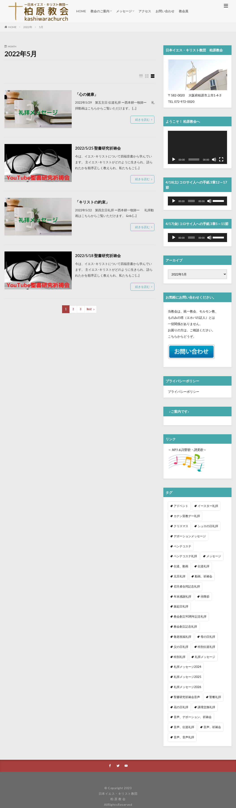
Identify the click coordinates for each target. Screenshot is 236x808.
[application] (197, 147)
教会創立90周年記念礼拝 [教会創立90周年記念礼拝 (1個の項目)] (189, 602)
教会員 (183, 11)
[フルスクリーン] (221, 159)
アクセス (145, 11)
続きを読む (143, 119)
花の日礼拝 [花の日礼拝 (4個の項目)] (180, 690)
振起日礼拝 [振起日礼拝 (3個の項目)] (180, 593)
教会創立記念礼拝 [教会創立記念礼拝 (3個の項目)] (184, 612)
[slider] (191, 201)
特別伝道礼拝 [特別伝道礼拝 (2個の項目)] (182, 631)
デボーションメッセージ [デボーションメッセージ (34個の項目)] (188, 535)
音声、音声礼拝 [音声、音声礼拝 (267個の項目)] (183, 719)
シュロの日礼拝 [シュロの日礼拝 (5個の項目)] (183, 525)
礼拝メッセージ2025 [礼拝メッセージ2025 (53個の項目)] (186, 660)
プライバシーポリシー (183, 391)
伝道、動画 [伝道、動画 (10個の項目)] (203, 554)
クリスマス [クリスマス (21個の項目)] (214, 515)
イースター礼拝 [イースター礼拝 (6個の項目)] (206, 505)
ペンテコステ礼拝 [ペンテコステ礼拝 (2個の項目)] (210, 544)
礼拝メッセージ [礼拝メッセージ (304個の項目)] (183, 641)
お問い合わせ (165, 11)
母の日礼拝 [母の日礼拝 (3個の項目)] (180, 622)
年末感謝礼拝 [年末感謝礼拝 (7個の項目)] (182, 583)
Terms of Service (168, 792)
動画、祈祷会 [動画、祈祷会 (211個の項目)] (182, 573)
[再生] (173, 159)
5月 (41, 27)
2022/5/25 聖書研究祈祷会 (99, 148)
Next (89, 309)
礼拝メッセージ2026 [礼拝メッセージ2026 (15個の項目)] (186, 670)
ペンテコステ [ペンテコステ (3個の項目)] (182, 544)
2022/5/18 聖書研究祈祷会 (99, 255)
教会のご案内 (100, 11)
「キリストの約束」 (93, 201)
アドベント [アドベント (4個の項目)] (180, 505)
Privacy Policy (138, 792)
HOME (81, 11)
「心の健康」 (87, 94)
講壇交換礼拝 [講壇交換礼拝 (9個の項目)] (205, 690)
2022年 (27, 27)
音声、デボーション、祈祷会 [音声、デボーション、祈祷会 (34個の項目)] (191, 699)
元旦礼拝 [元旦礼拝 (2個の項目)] (199, 564)
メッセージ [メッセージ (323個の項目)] (180, 554)
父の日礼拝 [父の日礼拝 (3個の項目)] (203, 622)
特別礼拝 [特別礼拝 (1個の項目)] (204, 631)
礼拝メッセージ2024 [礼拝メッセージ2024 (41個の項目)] (186, 651)
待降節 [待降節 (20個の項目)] (203, 583)
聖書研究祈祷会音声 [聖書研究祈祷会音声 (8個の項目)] (186, 680)
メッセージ (124, 11)
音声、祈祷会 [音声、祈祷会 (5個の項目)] (210, 709)
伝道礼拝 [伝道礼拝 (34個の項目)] (179, 564)
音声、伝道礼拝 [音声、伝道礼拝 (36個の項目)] (183, 709)
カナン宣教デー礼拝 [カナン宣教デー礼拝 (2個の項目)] (186, 515)
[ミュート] (214, 159)
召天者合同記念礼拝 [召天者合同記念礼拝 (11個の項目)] (211, 573)
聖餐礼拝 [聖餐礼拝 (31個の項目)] (212, 680)
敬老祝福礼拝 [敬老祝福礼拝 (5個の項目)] (213, 612)
